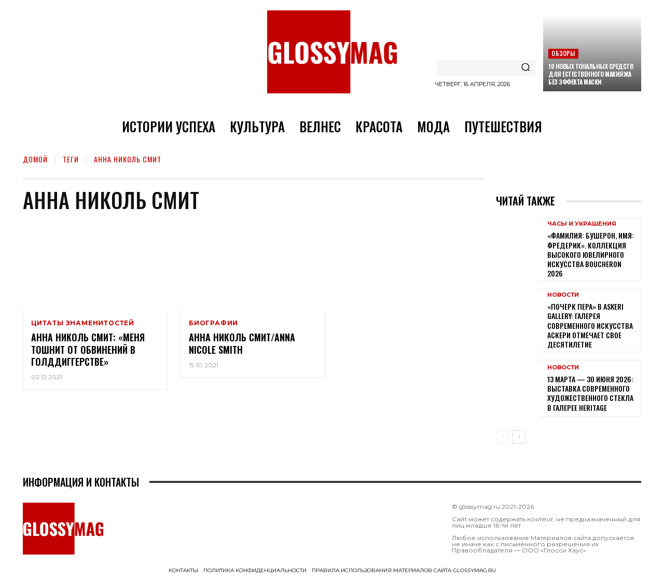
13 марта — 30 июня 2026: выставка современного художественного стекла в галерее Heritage (590, 393)
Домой (35, 159)
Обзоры (563, 53)
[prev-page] (502, 437)
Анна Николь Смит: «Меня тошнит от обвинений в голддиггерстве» (88, 349)
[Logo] (332, 51)
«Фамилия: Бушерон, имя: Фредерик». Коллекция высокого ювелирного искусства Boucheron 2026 (590, 254)
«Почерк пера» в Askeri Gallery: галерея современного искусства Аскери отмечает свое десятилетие (590, 325)
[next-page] (519, 437)
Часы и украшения (581, 224)
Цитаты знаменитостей (82, 323)
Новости (563, 295)
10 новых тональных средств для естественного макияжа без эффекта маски (590, 74)
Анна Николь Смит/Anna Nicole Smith (242, 343)
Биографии (213, 323)
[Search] (525, 68)
